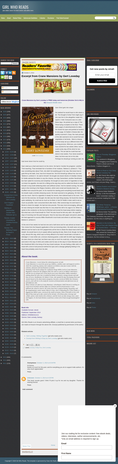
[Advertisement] (59, 40)
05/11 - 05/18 (9, 297)
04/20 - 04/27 (9, 307)
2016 (5, 143)
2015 (5, 146)
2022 (5, 124)
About (9, 18)
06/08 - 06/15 (9, 285)
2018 (5, 136)
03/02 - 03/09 (9, 328)
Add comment (27, 389)
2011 (5, 363)
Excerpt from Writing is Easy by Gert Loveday (41, 338)
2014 (5, 149)
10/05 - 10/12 (9, 189)
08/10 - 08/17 (9, 257)
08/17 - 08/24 (9, 254)
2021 (5, 127)
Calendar (42, 18)
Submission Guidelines (30, 18)
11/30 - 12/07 (9, 164)
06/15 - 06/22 (9, 282)
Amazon (94, 294)
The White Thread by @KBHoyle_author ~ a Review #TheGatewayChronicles (106, 207)
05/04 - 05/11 (9, 300)
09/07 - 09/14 (9, 244)
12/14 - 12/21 (9, 158)
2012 (5, 360)
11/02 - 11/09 (9, 177)
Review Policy (17, 18)
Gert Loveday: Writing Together (36, 336)
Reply (29, 372)
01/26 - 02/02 (9, 344)
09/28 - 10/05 (9, 192)
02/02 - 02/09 (9, 341)
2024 (5, 118)
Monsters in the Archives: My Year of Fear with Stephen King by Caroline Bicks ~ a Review (106, 225)
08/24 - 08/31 (9, 251)
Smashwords (95, 298)
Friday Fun (38, 347)
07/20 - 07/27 (9, 266)
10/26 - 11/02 (9, 180)
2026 (5, 111)
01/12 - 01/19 (9, 350)
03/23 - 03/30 (9, 319)
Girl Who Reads (15, 7)
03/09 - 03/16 (9, 325)
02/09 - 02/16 (9, 338)
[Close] (115, 406)
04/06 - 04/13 (9, 313)
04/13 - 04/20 (9, 310)
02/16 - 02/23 (9, 335)
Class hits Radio (51, 461)
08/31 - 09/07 (9, 248)
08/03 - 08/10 (9, 260)
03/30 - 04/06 (9, 316)
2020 (5, 130)
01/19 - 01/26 (9, 347)
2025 (5, 115)
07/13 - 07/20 (9, 269)
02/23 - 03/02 (9, 332)
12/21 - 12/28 (9, 155)
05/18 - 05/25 (9, 294)
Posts (5, 88)
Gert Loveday (39, 155)
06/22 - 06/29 (9, 279)
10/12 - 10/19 (9, 186)
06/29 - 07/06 (9, 276)
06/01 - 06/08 (9, 288)
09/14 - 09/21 (9, 241)
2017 (5, 139)
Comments (6, 92)
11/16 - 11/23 (9, 170)
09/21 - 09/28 (9, 238)
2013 (5, 357)
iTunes (93, 307)
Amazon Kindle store (54, 103)
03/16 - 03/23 (9, 322)
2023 (5, 121)
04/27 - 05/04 (9, 304)
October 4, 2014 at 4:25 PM (44, 378)
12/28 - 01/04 (9, 152)
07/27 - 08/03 (9, 263)
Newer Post (26, 446)
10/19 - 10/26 (9, 183)
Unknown (30, 378)
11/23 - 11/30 (9, 167)
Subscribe (102, 81)
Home (3, 18)
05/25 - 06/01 (9, 291)
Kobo (93, 303)
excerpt (32, 347)
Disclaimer (51, 18)
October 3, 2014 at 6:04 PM (46, 363)
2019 (5, 133)
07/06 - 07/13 (9, 272)
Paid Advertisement (63, 18)
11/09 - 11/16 (9, 173)
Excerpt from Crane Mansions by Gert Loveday (10, 197)
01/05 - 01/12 (9, 353)
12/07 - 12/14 (9, 161)
